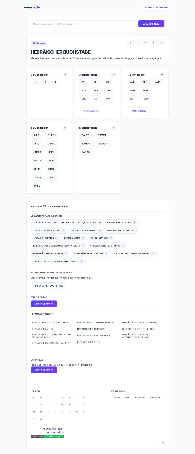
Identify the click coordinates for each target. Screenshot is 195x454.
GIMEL (51, 143)
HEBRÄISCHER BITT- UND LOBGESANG (96, 322)
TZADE (37, 177)
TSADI (51, 169)
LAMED (37, 152)
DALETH (86, 135)
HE (44, 82)
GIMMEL (102, 135)
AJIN (132, 82)
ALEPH (37, 135)
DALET (37, 143)
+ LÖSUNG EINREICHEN (156, 7)
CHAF (147, 99)
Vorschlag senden (44, 304)
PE (55, 82)
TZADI (51, 177)
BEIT (132, 90)
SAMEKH (103, 143)
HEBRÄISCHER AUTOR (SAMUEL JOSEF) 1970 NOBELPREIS (51, 336)
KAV (107, 99)
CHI (107, 82)
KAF (96, 99)
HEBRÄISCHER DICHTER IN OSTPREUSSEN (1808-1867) (135, 336)
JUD (84, 99)
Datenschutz (156, 397)
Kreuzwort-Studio (121, 397)
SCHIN (37, 169)
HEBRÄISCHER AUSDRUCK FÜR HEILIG (50, 322)
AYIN (157, 82)
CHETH (52, 135)
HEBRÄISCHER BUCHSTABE (91, 329)
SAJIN (51, 160)
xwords (31, 7)
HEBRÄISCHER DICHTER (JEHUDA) (138, 329)
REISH (51, 152)
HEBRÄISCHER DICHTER (88, 342)
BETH (133, 99)
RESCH (37, 160)
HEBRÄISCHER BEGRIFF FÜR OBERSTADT (52, 343)
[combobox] (84, 23)
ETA (84, 90)
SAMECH (86, 143)
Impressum (140, 397)
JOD (107, 90)
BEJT (145, 90)
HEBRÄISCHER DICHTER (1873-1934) (139, 322)
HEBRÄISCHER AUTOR (43, 329)
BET (96, 82)
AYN (84, 82)
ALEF (145, 82)
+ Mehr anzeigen (90, 111)
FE (35, 82)
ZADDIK (86, 152)
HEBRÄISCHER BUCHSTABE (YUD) (93, 335)
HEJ (95, 90)
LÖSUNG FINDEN (151, 24)
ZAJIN (37, 186)
